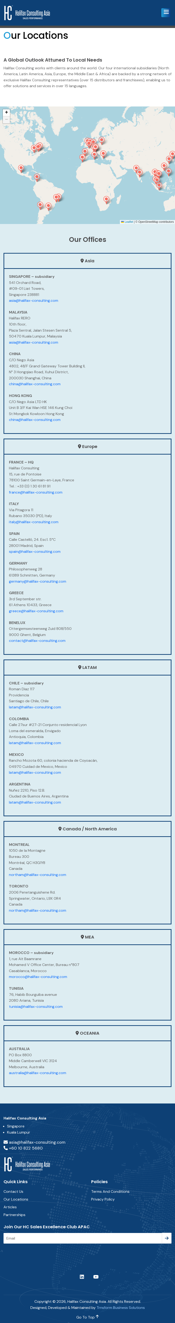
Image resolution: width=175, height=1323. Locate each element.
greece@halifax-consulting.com (36, 611)
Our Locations (16, 1199)
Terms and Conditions (110, 1191)
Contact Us (13, 1191)
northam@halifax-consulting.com (37, 874)
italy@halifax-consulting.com (33, 521)
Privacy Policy (103, 1199)
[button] (165, 12)
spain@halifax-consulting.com (35, 551)
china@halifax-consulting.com (35, 383)
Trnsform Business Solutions (121, 1307)
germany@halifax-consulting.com (37, 581)
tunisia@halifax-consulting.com (36, 1006)
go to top (87, 1317)
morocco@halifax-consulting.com (38, 976)
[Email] (83, 1238)
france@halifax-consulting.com (35, 492)
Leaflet (127, 222)
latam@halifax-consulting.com (35, 707)
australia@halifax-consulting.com (37, 1072)
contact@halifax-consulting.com (37, 640)
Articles (10, 1207)
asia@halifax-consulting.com (33, 300)
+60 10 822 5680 (23, 1148)
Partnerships (14, 1214)
